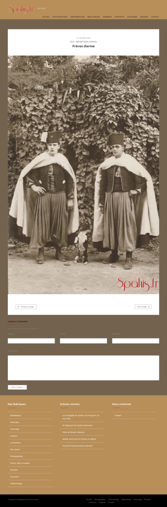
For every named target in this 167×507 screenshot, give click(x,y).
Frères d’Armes (89, 42)
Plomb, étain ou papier (20, 462)
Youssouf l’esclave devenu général (77, 445)
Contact (155, 17)
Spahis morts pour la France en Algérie (79, 438)
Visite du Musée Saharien (73, 432)
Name (11, 333)
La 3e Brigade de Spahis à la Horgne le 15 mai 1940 (80, 416)
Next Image (143, 306)
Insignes (144, 17)
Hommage (107, 17)
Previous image (25, 306)
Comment (12, 350)
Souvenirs (132, 17)
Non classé (15, 449)
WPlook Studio (33, 499)
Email (62, 333)
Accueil (46, 17)
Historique (14, 422)
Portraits (119, 17)
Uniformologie (77, 17)
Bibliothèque (94, 17)
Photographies (60, 17)
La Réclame (15, 442)
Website (116, 333)
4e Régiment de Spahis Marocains (77, 425)
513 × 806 (75, 42)
